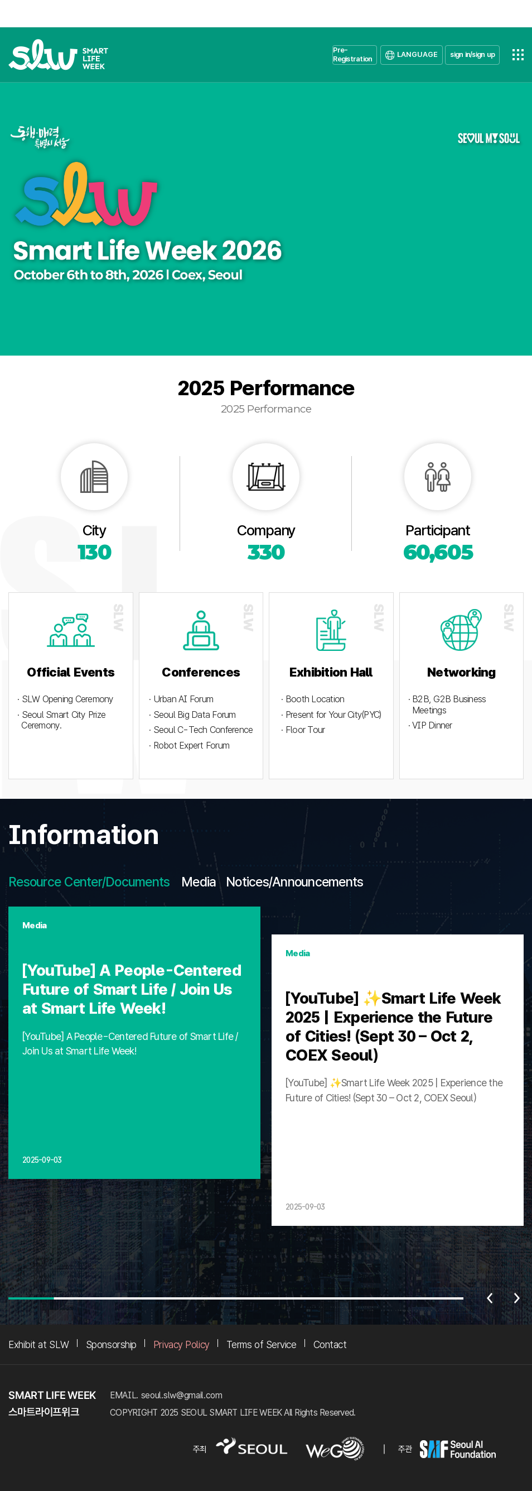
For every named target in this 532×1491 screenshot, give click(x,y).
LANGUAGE (417, 54)
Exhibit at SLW (38, 1344)
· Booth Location (312, 699)
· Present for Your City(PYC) (331, 714)
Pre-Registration (352, 54)
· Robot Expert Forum (189, 745)
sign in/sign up (472, 54)
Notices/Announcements (294, 882)
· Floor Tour (303, 730)
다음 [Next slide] (517, 1298)
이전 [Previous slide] (489, 1298)
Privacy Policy (181, 1344)
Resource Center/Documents (89, 882)
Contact (330, 1344)
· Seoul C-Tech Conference (201, 730)
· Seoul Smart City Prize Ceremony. (61, 720)
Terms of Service (261, 1344)
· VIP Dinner (430, 725)
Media (198, 882)
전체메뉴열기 (518, 54)
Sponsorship (111, 1344)
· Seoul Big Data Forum (192, 714)
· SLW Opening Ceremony (65, 699)
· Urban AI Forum (181, 699)
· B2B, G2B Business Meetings (447, 705)
